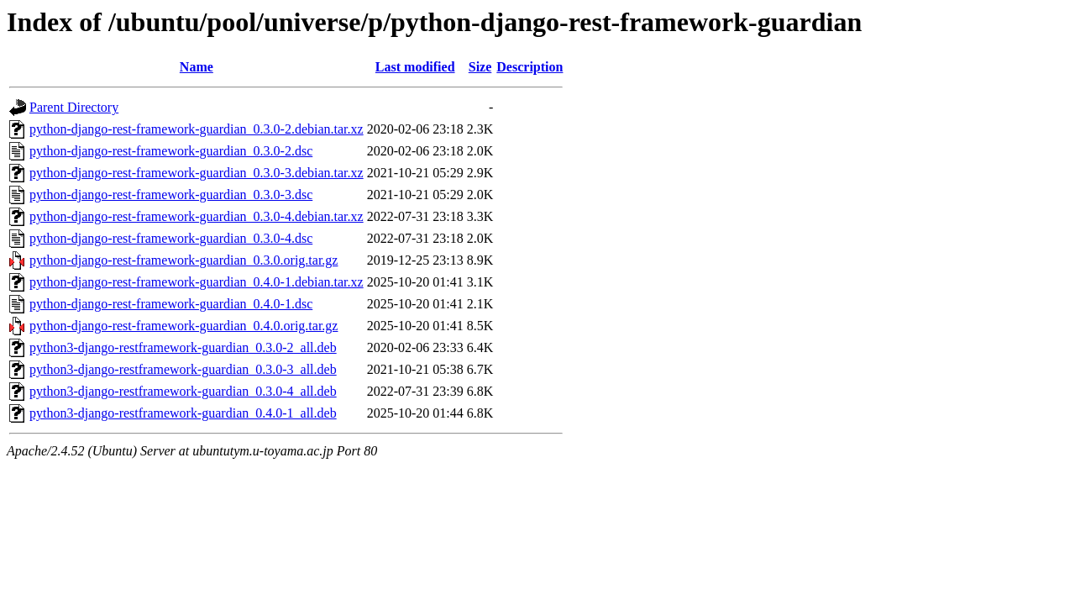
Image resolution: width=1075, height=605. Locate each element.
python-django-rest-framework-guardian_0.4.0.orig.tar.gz (183, 325)
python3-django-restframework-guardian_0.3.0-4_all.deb (183, 391)
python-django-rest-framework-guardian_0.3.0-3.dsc (170, 194)
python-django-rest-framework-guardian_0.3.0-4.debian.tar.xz (196, 216)
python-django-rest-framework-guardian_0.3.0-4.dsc (170, 238)
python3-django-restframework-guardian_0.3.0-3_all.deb (183, 369)
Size (480, 67)
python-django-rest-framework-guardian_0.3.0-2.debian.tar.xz (196, 129)
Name (196, 67)
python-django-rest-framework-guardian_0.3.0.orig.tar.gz (183, 260)
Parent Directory (73, 107)
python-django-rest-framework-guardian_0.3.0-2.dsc (170, 151)
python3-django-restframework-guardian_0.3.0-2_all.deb (183, 347)
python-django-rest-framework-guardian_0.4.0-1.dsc (170, 304)
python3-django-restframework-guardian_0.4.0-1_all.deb (183, 413)
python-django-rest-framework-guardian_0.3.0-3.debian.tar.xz (196, 173)
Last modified (415, 67)
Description (529, 67)
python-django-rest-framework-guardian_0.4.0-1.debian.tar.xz (196, 282)
